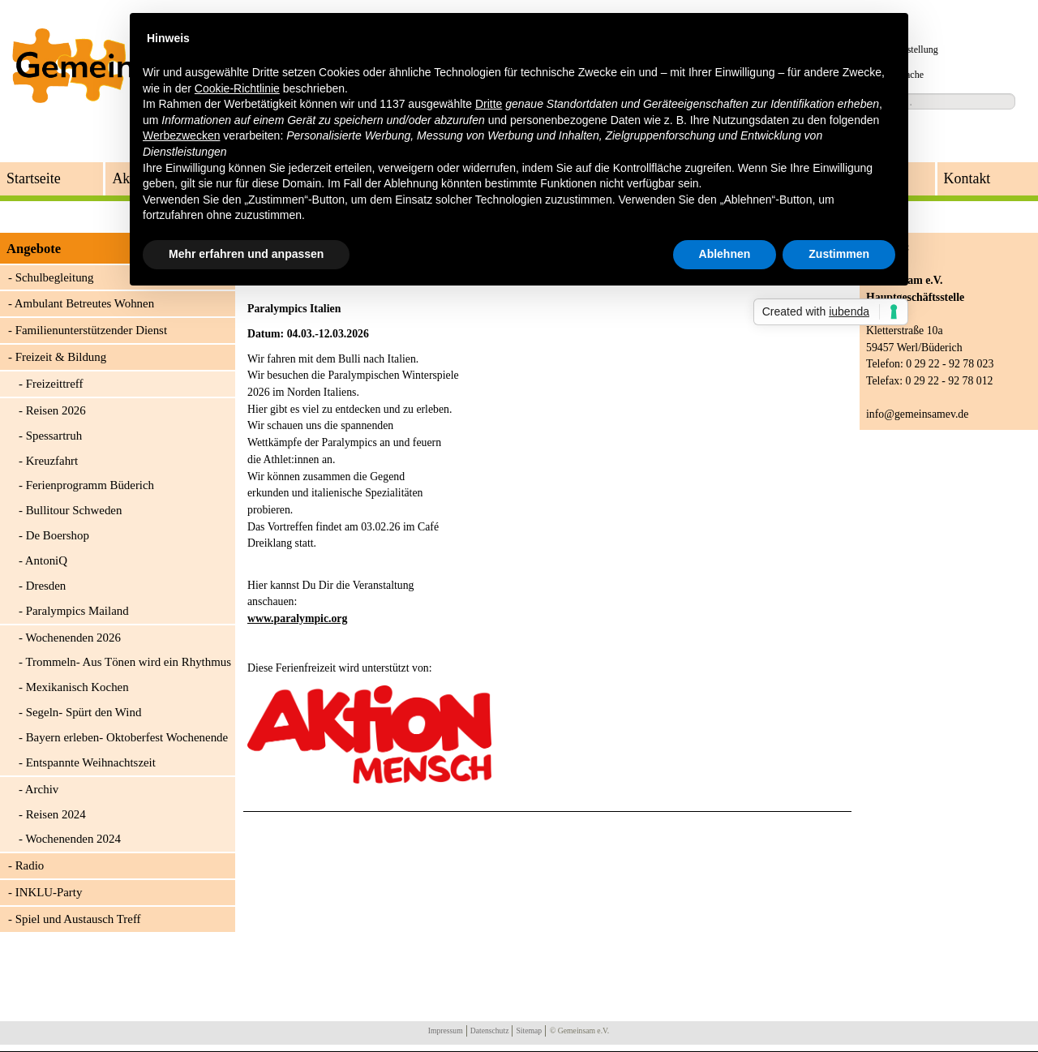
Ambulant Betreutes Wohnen (84, 303)
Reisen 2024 (56, 814)
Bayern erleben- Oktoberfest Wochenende (127, 737)
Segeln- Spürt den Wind (84, 712)
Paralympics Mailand (77, 610)
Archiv (41, 789)
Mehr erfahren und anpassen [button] (246, 253)
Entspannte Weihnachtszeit (91, 762)
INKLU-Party (49, 892)
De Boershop (57, 535)
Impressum (445, 1030)
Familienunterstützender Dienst (91, 330)
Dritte (488, 103)
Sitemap (529, 1030)
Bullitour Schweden (74, 510)
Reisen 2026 (56, 410)
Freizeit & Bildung (61, 356)
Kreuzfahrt (52, 460)
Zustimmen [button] (839, 253)
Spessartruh (54, 435)
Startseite (33, 178)
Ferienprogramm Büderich (90, 485)
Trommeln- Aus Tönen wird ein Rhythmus (128, 661)
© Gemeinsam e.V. (579, 1030)
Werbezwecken (181, 135)
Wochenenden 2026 (72, 637)
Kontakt (967, 178)
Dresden (46, 585)
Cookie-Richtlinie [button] (237, 88)
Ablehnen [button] (725, 253)
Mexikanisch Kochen (77, 687)
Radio (30, 865)
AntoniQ (46, 560)
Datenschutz (489, 1030)
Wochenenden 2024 (72, 838)
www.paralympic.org (297, 618)
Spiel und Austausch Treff (78, 918)
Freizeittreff (55, 383)
